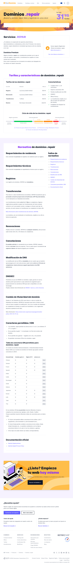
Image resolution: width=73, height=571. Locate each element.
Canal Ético (66, 560)
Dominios (21, 3)
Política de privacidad (64, 558)
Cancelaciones (54, 172)
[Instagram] (59, 552)
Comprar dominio (8, 537)
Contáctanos (47, 537)
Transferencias (54, 167)
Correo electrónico (21, 540)
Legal (61, 560)
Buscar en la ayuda (10, 526)
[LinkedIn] (66, 552)
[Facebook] (54, 552)
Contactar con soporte (11, 512)
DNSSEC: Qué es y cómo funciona (34, 288)
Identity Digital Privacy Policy (16, 446)
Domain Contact (36, 558)
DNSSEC (52, 177)
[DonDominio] (10, 3)
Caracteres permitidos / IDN (58, 184)
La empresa (47, 542)
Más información (56, 50)
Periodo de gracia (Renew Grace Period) (25, 127)
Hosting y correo (30, 3)
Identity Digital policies (14, 443)
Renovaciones (54, 169)
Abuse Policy (44, 558)
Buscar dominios (43, 526)
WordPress (20, 544)
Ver (44, 360)
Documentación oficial (56, 187)
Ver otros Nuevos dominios (56, 54)
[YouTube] (64, 552)
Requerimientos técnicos (57, 162)
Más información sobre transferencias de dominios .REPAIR (22, 211)
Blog (45, 544)
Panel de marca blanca (36, 547)
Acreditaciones (7, 544)
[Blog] (68, 552)
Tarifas (5, 542)
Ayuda (55, 3)
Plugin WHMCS (34, 545)
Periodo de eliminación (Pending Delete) (36, 129)
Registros (53, 164)
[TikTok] (61, 552)
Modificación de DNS (56, 174)
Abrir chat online (28, 512)
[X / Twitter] (56, 552)
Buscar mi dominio (35, 482)
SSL (39, 3)
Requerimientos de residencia (58, 159)
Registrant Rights (53, 558)
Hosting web (20, 537)
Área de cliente (48, 540)
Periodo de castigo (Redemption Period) (48, 127)
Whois (5, 540)
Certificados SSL (21, 542)
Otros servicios (47, 3)
